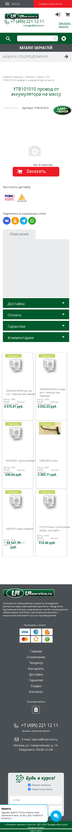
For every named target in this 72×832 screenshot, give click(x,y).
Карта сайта (36, 830)
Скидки (36, 686)
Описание (19, 234)
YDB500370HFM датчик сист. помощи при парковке (21, 392)
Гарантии (36, 326)
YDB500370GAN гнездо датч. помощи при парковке (52, 392)
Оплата (36, 315)
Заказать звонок (65, 24)
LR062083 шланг (49, 460)
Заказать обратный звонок (36, 730)
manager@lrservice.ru (33, 25)
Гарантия (36, 680)
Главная (36, 651)
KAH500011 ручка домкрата (21, 460)
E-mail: (40, 739)
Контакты (36, 692)
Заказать (36, 171)
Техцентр (36, 663)
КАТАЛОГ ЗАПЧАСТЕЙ (36, 47)
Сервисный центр (51, 4)
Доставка (36, 303)
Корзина (68, 16)
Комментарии (36, 337)
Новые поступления (42, 789)
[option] (37, 150)
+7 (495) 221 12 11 (27, 21)
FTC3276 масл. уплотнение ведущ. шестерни (55, 528)
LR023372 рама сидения (19, 528)
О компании (36, 657)
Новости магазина (41, 785)
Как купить (36, 668)
